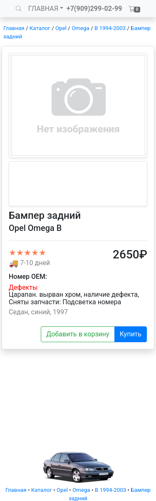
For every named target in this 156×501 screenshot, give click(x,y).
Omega (80, 28)
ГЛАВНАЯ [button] (43, 9)
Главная (14, 28)
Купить (130, 334)
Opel (61, 28)
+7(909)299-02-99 (94, 9)
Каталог (40, 28)
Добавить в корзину (77, 334)
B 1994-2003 (110, 28)
